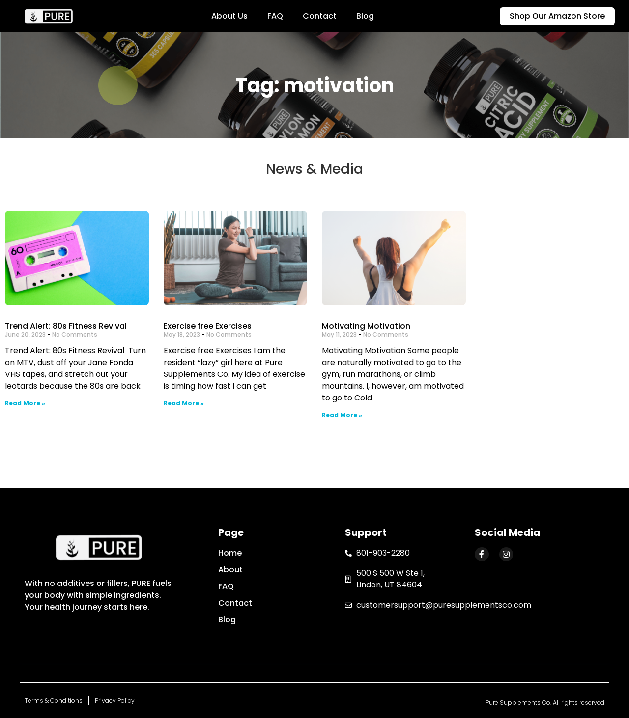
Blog (365, 16)
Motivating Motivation (366, 326)
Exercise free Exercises (208, 326)
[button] (557, 16)
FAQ (275, 16)
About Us (229, 16)
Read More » (25, 403)
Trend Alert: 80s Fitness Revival (66, 326)
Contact (320, 16)
